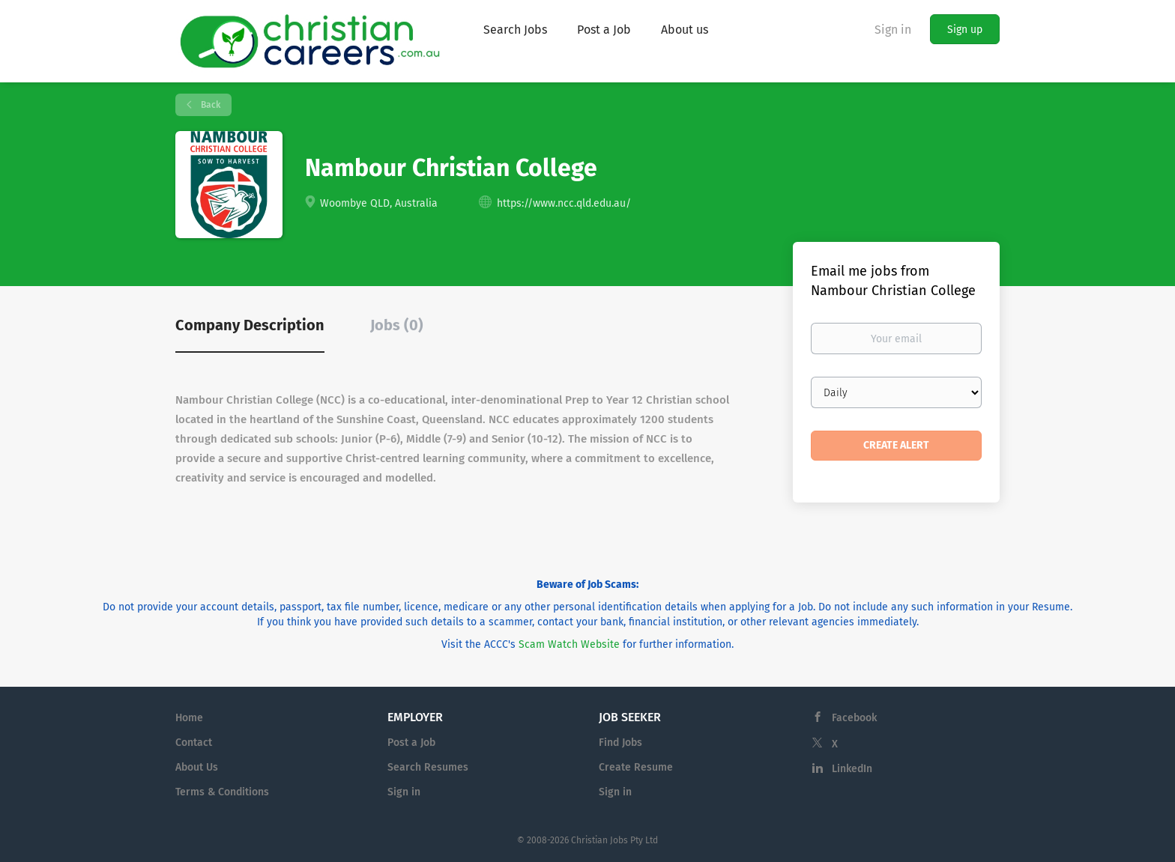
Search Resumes (427, 767)
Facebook (854, 717)
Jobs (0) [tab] (396, 325)
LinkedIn (852, 768)
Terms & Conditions (222, 792)
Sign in (893, 29)
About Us (196, 767)
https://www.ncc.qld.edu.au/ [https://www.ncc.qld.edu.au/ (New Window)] (564, 203)
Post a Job (411, 742)
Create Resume (636, 767)
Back (209, 105)
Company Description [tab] (249, 325)
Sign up (964, 29)
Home (189, 717)
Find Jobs (620, 742)
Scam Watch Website (569, 644)
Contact (193, 742)
